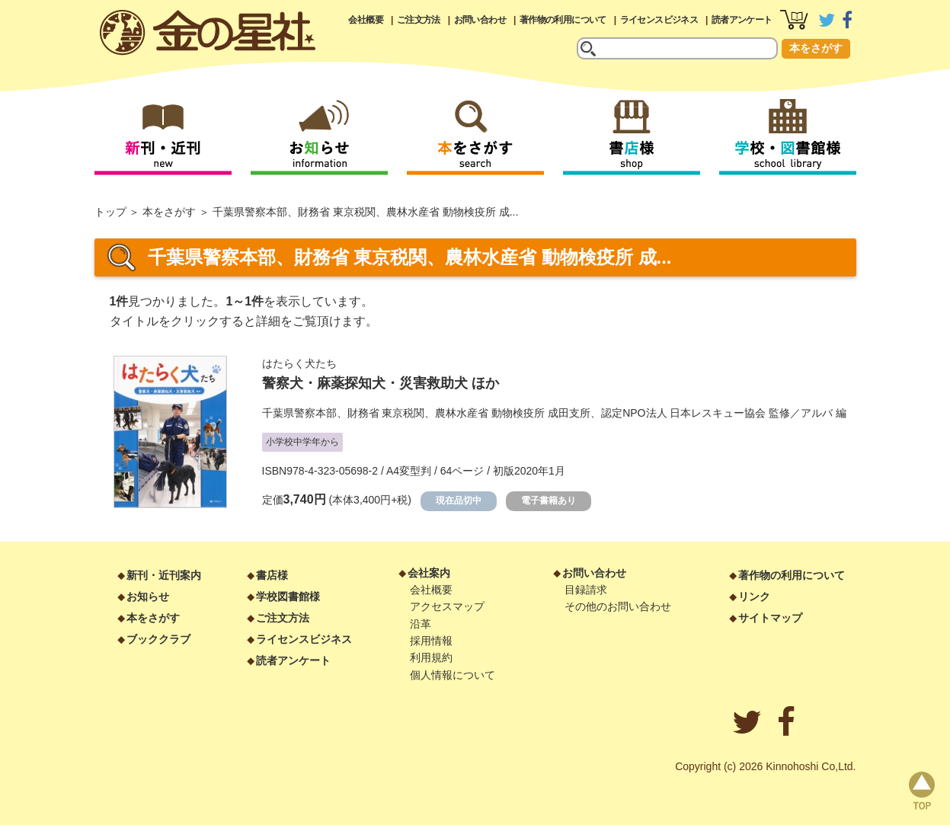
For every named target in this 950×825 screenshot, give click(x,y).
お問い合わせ (480, 19)
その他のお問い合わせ (618, 606)
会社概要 (365, 19)
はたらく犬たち (299, 363)
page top (922, 791)
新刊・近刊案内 (163, 575)
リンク (754, 596)
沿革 (420, 624)
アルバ (817, 413)
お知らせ (147, 596)
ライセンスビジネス (659, 19)
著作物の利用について (563, 19)
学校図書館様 (288, 596)
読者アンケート (742, 19)
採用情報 (431, 641)
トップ (110, 212)
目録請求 (586, 590)
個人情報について (452, 675)
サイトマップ (770, 618)
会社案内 (429, 573)
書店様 (272, 575)
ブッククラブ (158, 639)
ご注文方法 (418, 19)
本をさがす (816, 48)
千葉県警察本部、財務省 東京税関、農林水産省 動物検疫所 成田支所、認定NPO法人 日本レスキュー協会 (514, 413)
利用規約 (431, 657)
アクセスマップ (447, 606)
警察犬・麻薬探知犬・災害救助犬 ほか (380, 383)
